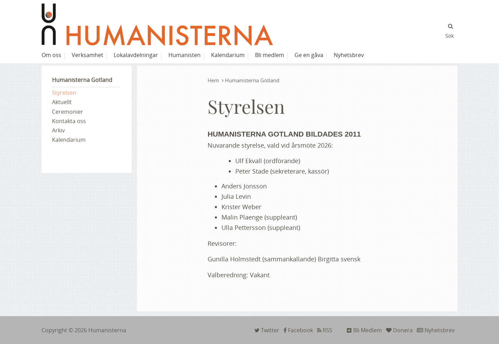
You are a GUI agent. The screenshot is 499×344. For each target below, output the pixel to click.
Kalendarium (69, 139)
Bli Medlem (364, 330)
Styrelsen (64, 92)
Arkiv (58, 130)
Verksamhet (87, 55)
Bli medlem (269, 55)
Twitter (266, 330)
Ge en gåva (309, 55)
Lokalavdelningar (136, 55)
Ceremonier (67, 111)
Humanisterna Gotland (82, 80)
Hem (213, 80)
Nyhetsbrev (436, 330)
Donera (399, 330)
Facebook (298, 330)
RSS (324, 330)
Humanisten (184, 55)
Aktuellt (62, 102)
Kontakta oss (69, 121)
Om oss (51, 55)
